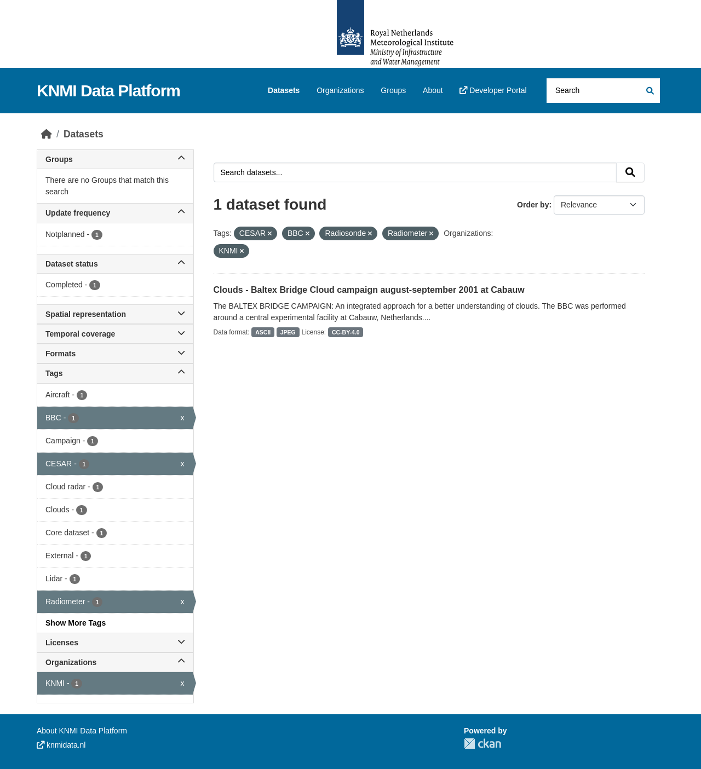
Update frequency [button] (115, 213)
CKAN (482, 743)
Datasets (284, 90)
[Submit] (649, 90)
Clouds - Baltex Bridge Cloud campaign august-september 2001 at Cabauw (369, 289)
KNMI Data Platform (108, 91)
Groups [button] (115, 159)
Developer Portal (492, 90)
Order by (533, 204)
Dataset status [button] (115, 264)
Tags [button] (115, 373)
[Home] (46, 134)
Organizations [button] (115, 662)
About (433, 90)
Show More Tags (75, 622)
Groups (393, 90)
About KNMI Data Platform (82, 730)
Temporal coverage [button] (115, 334)
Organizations (340, 90)
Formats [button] (115, 354)
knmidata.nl (61, 745)
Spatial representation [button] (115, 314)
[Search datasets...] (603, 90)
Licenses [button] (115, 642)
